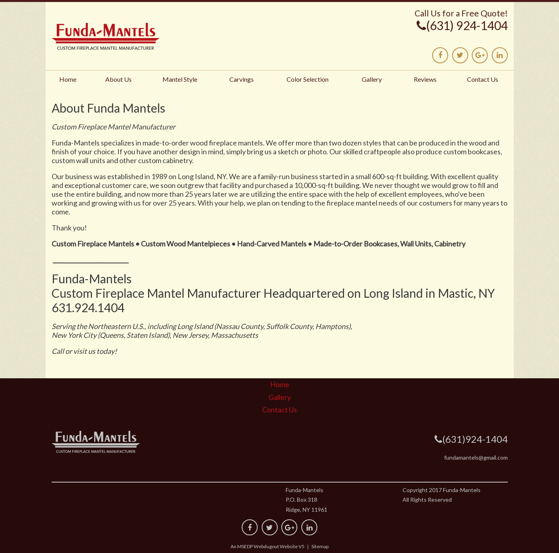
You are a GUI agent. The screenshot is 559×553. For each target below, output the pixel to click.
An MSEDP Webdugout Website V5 (267, 546)
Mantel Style (179, 79)
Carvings (241, 79)
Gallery (372, 79)
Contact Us (482, 79)
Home (67, 79)
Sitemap (320, 546)
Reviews (425, 79)
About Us (118, 79)
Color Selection (308, 79)
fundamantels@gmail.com (476, 457)
